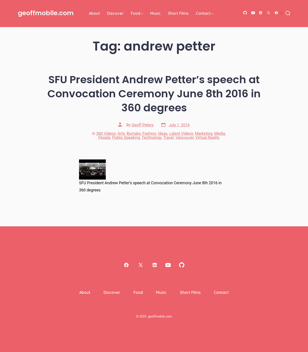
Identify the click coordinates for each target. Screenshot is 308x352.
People (104, 137)
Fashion (149, 133)
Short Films (178, 13)
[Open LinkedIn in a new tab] (260, 13)
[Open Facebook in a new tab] (276, 13)
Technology (152, 137)
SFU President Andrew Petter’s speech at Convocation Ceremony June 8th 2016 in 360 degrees (154, 93)
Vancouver (184, 137)
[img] (142, 14)
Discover (115, 13)
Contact (205, 13)
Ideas (163, 133)
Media (219, 133)
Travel (168, 137)
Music (155, 13)
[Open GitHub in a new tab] (245, 13)
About (94, 13)
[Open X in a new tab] (268, 13)
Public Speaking (126, 137)
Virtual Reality (208, 137)
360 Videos (106, 133)
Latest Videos (181, 133)
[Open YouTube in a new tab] (253, 13)
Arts (121, 133)
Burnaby (134, 133)
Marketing (203, 133)
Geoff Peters (143, 125)
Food (137, 13)
